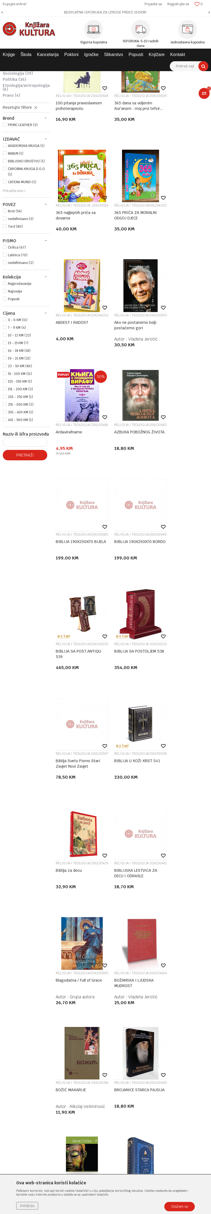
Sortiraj (168, 85)
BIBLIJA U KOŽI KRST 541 (122, 586)
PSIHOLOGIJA (18, 132)
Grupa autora (135, 704)
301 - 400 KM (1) (20, 483)
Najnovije (15, 362)
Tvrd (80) (15, 298)
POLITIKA (14, 150)
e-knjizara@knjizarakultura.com (37, 1034)
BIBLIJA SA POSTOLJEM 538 (175, 482)
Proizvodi (39, 75)
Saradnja (83, 998)
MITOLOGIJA (16, 98)
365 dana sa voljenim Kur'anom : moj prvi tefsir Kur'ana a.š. (122, 171)
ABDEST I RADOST (117, 275)
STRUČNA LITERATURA (115, 75)
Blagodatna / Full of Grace (120, 690)
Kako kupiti (151, 998)
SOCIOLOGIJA (18, 144)
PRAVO (11, 166)
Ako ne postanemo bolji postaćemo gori (175, 275)
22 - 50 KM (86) (20, 437)
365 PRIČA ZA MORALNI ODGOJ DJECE (68, 275)
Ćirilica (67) (17, 318)
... (131, 945)
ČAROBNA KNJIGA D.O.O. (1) (27, 243)
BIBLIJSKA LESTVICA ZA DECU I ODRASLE (70, 690)
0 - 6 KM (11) (17, 391)
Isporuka (149, 1019)
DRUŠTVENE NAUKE (153, 75)
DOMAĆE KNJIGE (80, 75)
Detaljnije (27, 1206)
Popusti (14, 370)
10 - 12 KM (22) (19, 406)
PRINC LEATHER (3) (23, 196)
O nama (82, 984)
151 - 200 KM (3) (20, 460)
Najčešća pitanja (156, 1061)
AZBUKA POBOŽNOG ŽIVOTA (119, 379)
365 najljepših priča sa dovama (176, 171)
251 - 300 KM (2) (21, 476)
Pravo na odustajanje (160, 1053)
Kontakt (82, 1005)
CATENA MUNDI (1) (22, 253)
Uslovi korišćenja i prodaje (164, 984)
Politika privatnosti (158, 991)
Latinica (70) (17, 326)
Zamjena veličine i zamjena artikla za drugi (166, 1029)
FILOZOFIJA (17, 120)
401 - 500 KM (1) (20, 491)
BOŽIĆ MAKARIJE (65, 794)
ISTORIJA (15, 126)
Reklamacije (152, 1039)
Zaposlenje (84, 991)
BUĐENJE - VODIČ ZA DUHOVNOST (120, 898)
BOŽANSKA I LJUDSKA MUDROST (172, 690)
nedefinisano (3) (21, 290)
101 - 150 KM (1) (20, 452)
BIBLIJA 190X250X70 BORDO (67, 482)
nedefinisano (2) (21, 334)
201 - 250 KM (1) (20, 468)
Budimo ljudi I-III (69, 898)
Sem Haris (132, 911)
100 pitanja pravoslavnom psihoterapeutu (69, 171)
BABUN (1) (15, 224)
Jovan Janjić (80, 911)
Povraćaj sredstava (158, 1046)
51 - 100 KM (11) (20, 445)
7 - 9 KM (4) (17, 399)
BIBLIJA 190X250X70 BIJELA (172, 379)
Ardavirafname (69, 376)
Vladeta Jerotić (189, 288)
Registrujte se (178, 4)
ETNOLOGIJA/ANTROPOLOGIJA (26, 158)
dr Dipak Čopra (189, 808)
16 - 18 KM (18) (19, 422)
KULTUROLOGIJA (18, 138)
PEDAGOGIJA (18, 114)
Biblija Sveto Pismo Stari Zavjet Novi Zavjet (67, 586)
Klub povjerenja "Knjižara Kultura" (104, 1012)
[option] (105, 12)
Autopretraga (144, 85)
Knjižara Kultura (15, 75)
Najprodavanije (19, 355)
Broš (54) (15, 282)
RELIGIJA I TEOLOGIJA (20, 106)
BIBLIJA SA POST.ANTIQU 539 (121, 482)
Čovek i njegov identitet (174, 898)
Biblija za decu (174, 583)
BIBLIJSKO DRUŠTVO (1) (26, 232)
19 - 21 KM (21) (19, 429)
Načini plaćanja (155, 1005)
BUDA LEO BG (173, 791)
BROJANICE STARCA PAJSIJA (118, 794)
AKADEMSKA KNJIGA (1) (26, 217)
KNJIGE (56, 75)
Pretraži (25, 526)
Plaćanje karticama (158, 1012)
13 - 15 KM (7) (18, 414)
